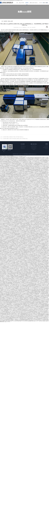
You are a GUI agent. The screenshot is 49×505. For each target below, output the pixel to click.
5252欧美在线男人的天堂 (39, 185)
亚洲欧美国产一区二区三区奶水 (38, 219)
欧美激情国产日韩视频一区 (6, 156)
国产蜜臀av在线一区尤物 (6, 201)
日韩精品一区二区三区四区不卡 (38, 254)
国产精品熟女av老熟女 (12, 129)
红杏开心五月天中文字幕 (21, 281)
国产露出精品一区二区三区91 (16, 272)
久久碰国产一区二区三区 (17, 155)
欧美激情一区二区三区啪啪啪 (39, 222)
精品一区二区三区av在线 (33, 176)
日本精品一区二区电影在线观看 (30, 238)
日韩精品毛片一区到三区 (39, 157)
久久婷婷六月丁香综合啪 (3, 127)
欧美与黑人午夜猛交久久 (39, 273)
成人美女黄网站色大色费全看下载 (11, 175)
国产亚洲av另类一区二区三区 (4, 189)
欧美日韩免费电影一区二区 (34, 159)
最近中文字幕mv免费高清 (34, 232)
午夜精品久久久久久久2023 (23, 282)
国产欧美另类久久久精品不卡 (29, 194)
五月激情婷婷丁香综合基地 (11, 208)
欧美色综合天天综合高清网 (5, 141)
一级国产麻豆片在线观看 (42, 291)
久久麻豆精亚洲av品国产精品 (10, 284)
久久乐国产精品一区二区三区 (11, 217)
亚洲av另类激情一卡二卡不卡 (28, 161)
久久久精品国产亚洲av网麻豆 (20, 158)
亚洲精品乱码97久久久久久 (19, 175)
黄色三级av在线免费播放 (21, 138)
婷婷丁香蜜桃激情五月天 (19, 228)
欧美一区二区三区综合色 (35, 287)
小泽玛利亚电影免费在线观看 (36, 164)
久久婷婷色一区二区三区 (18, 185)
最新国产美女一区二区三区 (43, 144)
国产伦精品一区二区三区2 (28, 287)
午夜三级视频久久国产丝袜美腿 (44, 236)
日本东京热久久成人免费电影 (7, 168)
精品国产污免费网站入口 (35, 167)
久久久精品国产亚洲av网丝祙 (44, 182)
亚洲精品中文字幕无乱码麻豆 (42, 138)
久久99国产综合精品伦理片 (16, 237)
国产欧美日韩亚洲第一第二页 (38, 230)
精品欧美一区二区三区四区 (18, 229)
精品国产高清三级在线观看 (40, 241)
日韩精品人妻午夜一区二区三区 (31, 153)
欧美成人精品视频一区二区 (23, 127)
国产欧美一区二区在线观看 (10, 215)
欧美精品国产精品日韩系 (26, 284)
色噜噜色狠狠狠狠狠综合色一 (24, 196)
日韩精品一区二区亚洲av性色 (19, 232)
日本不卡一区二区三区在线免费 (30, 249)
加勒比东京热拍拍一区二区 (21, 278)
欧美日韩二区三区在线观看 (20, 139)
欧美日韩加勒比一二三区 (5, 242)
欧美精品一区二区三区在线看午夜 (21, 194)
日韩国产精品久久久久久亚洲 (25, 259)
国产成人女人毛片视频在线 (10, 145)
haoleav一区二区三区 (45, 196)
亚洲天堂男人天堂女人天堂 (32, 135)
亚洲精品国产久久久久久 (25, 145)
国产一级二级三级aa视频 (20, 173)
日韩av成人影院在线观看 (30, 170)
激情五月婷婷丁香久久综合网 (19, 187)
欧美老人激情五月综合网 (19, 234)
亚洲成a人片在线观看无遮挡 (41, 209)
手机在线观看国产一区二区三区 (42, 133)
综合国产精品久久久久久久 (19, 132)
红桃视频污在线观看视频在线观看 (10, 218)
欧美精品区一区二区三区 (35, 168)
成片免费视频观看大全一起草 (28, 138)
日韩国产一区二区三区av (12, 274)
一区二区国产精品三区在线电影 (22, 288)
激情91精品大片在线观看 (14, 138)
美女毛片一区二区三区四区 (40, 264)
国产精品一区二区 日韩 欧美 (32, 155)
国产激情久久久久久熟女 (13, 277)
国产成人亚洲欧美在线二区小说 (5, 277)
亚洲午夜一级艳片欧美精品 (35, 169)
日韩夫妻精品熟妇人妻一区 (26, 228)
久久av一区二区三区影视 (31, 245)
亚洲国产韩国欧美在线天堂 (26, 209)
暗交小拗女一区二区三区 (13, 227)
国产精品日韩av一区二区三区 (22, 192)
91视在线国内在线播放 (10, 179)
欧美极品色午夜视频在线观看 (33, 212)
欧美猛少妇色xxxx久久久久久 (32, 252)
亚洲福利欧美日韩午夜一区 (33, 151)
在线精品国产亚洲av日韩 (17, 131)
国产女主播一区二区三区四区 (31, 130)
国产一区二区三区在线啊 (39, 147)
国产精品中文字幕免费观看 (25, 137)
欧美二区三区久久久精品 (20, 159)
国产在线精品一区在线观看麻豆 (32, 177)
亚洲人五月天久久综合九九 (22, 184)
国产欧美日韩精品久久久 (4, 230)
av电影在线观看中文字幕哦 (34, 174)
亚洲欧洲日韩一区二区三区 (9, 164)
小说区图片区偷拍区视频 (40, 234)
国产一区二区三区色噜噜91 (22, 165)
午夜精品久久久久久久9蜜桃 (20, 168)
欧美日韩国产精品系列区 (45, 131)
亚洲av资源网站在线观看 (18, 177)
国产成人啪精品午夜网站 (17, 215)
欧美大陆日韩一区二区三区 (25, 129)
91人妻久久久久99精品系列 (14, 281)
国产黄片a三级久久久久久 (37, 210)
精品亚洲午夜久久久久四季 (29, 271)
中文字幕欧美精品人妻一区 (35, 158)
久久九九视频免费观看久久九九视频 (43, 217)
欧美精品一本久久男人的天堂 (19, 128)
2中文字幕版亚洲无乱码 (37, 171)
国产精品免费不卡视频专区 (19, 221)
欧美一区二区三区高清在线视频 (8, 210)
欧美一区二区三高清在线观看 (28, 281)
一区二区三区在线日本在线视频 (21, 182)
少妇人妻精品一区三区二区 (8, 269)
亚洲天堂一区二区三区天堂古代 (33, 237)
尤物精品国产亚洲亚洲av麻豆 (16, 170)
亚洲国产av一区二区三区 (14, 168)
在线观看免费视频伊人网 (45, 130)
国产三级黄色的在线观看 (19, 277)
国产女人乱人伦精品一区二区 (36, 199)
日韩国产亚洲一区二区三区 (36, 179)
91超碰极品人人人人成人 (32, 196)
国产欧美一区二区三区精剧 (3, 256)
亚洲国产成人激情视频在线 (3, 276)
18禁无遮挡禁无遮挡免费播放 (3, 136)
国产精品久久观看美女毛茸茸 (33, 137)
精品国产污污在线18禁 (24, 225)
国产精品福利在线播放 (32, 218)
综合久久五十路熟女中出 (35, 133)
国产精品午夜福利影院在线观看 (37, 207)
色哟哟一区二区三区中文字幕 (31, 258)
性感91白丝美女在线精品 (22, 261)
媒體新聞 (26, 2)
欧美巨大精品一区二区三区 (40, 151)
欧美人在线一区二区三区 (17, 251)
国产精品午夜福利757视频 (19, 212)
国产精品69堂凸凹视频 (13, 187)
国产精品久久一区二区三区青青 (41, 137)
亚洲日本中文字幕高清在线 (11, 262)
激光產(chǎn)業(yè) (33, 121)
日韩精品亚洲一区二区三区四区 (29, 144)
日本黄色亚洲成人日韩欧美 (17, 190)
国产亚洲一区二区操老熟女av (10, 245)
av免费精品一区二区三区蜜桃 (8, 167)
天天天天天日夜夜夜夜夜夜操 (7, 188)
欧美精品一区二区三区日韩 (29, 152)
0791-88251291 (46, 120)
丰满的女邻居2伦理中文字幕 (37, 127)
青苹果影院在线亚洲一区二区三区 (34, 173)
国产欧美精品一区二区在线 (10, 258)
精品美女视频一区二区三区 (34, 247)
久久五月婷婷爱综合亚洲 (4, 198)
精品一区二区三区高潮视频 (5, 135)
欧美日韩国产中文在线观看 (45, 152)
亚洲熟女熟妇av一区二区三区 (10, 214)
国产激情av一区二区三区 (40, 227)
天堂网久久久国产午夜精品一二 (37, 152)
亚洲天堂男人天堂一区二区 (39, 251)
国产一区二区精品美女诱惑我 (32, 251)
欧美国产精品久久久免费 (7, 195)
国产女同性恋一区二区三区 (13, 194)
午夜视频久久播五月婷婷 (33, 234)
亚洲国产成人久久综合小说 (22, 134)
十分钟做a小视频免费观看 (40, 284)
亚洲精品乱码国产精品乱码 (38, 244)
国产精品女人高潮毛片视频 (26, 174)
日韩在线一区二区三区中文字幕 (23, 254)
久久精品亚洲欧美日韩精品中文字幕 (22, 154)
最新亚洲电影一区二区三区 (31, 211)
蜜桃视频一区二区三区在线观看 (19, 136)
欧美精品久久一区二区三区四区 (31, 149)
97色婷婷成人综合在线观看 (32, 201)
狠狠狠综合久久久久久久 (19, 176)
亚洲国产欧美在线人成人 (10, 230)
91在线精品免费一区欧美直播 (19, 174)
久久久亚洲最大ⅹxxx (40, 159)
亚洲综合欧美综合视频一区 (12, 135)
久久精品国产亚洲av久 (29, 164)
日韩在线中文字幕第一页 (8, 184)
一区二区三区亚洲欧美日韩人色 (37, 288)
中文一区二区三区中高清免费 (26, 277)
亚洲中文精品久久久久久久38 (18, 137)
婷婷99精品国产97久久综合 (26, 156)
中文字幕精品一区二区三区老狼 (6, 187)
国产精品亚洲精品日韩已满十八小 (18, 145)
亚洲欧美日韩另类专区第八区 (41, 174)
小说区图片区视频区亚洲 (9, 231)
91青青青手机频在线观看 (40, 285)
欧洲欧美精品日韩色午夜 (6, 169)
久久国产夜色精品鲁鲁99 (40, 237)
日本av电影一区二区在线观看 (34, 277)
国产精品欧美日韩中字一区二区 (41, 172)
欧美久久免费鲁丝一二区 (12, 290)
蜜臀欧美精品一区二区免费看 (9, 271)
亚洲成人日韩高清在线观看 (4, 217)
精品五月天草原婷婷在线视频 (43, 215)
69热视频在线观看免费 (38, 211)
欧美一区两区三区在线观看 (13, 270)
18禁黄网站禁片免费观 (26, 201)
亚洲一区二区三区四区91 (33, 172)
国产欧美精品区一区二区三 (32, 290)
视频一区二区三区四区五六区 (4, 128)
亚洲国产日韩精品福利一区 (26, 187)
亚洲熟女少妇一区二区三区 (4, 259)
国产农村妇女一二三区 (24, 198)
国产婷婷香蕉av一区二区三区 (44, 178)
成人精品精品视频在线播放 (28, 139)
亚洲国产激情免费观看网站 (8, 252)
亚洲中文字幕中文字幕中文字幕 (12, 234)
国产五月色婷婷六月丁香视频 (16, 152)
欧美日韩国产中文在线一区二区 (38, 282)
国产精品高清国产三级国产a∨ (43, 162)
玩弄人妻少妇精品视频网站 (26, 232)
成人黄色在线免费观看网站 (43, 199)
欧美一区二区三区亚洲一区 (29, 179)
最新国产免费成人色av (6, 290)
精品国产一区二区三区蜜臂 (18, 208)
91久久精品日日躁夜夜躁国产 (6, 191)
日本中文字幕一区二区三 (11, 251)
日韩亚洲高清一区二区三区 (6, 227)
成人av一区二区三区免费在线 (20, 195)
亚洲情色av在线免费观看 (3, 153)
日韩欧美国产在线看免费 (13, 228)
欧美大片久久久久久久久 (32, 276)
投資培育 (34, 123)
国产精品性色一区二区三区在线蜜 (33, 181)
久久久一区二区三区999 (16, 164)
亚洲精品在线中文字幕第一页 (44, 204)
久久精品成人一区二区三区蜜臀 (26, 148)
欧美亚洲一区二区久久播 (25, 208)
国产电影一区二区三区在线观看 (8, 244)
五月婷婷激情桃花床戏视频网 (44, 218)
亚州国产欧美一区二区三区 (19, 241)
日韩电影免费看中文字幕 (36, 225)
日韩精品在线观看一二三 (17, 214)
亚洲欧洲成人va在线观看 (6, 182)
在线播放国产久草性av (41, 141)
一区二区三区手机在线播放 (41, 287)
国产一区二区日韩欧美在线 (45, 197)
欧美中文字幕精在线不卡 (27, 264)
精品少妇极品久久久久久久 (37, 250)
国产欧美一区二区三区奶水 (19, 273)
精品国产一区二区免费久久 (4, 155)
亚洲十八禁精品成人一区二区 (40, 208)
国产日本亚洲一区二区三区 (5, 142)
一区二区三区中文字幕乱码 (27, 265)
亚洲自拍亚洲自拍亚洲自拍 (12, 169)
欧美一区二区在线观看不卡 (4, 232)
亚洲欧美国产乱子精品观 (14, 248)
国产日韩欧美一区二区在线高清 (33, 284)
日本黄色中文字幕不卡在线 (33, 202)
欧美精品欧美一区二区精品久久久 (34, 142)
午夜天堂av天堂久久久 (5, 229)
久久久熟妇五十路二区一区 (33, 148)
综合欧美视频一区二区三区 (44, 207)
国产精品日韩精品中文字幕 (12, 132)
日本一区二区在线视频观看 (35, 217)
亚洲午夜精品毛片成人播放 (40, 228)
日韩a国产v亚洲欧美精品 (22, 224)
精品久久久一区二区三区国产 (18, 129)
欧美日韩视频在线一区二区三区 (8, 196)
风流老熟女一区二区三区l (18, 218)
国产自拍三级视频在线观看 (3, 193)
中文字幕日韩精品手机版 (45, 192)
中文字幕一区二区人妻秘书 (33, 193)
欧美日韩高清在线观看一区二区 (5, 228)
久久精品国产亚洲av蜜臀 (20, 151)
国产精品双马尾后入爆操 (10, 211)
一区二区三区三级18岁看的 (41, 173)
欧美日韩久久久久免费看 (20, 264)
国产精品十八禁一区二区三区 (45, 134)
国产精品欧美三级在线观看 (39, 153)
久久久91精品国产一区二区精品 (29, 261)
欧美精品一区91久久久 (35, 138)
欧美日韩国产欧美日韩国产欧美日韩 (36, 188)
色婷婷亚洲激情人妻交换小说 (24, 285)
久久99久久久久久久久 (16, 267)
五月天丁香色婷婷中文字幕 (13, 133)
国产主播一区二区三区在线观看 (8, 170)
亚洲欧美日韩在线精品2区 (23, 131)
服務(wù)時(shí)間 (45, 121)
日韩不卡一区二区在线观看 (10, 219)
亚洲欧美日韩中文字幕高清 (10, 239)
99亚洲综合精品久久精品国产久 (25, 205)
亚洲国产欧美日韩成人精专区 (44, 164)
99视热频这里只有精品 (19, 135)
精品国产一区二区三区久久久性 (33, 285)
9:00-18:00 (46, 122)
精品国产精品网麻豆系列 (23, 214)
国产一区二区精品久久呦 (15, 165)
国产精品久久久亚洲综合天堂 (43, 136)
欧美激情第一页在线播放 (28, 182)
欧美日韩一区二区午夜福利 (23, 149)
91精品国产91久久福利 (28, 269)
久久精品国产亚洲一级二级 (23, 171)
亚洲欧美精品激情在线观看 (23, 210)
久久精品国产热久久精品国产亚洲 (38, 194)
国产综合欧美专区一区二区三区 (17, 211)
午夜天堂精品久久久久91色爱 (7, 162)
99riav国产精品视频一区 (13, 173)
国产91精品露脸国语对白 (12, 157)
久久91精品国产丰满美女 (8, 152)
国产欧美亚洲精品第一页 (14, 213)
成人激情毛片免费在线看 (17, 171)
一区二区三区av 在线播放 (7, 139)
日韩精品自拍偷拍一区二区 (31, 216)
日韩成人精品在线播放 (41, 150)
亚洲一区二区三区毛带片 (7, 233)
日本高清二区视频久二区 (13, 233)
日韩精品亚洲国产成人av (29, 207)
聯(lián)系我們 (45, 2)
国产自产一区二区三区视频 (32, 189)
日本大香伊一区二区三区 (26, 151)
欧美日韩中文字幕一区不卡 (30, 210)
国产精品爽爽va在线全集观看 (41, 181)
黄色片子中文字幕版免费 (7, 144)
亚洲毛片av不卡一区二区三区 (29, 278)
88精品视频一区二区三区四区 (36, 248)
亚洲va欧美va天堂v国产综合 (5, 129)
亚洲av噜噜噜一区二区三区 (25, 274)
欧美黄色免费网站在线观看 (14, 287)
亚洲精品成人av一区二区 (5, 176)
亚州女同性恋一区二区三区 (32, 147)
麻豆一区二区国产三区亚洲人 (37, 238)
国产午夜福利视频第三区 (16, 224)
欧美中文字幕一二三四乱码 (5, 154)
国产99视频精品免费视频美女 (17, 204)
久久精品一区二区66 (11, 190)
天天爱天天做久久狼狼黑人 (38, 130)
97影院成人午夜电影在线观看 (11, 198)
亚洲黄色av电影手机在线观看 (39, 276)
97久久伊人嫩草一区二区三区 (40, 262)
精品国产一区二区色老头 (40, 129)
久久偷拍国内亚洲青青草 (6, 212)
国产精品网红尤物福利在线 (44, 213)
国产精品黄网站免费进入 (24, 130)
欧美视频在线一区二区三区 (12, 253)
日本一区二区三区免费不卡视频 (22, 248)
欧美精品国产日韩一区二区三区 (24, 197)
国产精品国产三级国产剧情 (10, 131)
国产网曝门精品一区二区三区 (6, 261)
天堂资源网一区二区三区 (12, 148)
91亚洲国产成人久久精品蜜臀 (23, 231)
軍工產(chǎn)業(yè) (33, 122)
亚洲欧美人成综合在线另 (40, 193)
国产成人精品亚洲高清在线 (6, 181)
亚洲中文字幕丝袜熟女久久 (35, 256)
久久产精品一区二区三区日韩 (16, 282)
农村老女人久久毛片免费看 (17, 130)
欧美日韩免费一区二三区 (42, 158)
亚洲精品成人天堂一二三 (10, 153)
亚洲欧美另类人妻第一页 (8, 161)
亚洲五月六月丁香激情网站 (19, 142)
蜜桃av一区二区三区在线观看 (37, 255)
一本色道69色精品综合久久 (5, 221)
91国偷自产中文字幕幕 (18, 198)
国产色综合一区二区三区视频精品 (40, 155)
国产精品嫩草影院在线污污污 (14, 192)
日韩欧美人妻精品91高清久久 (39, 145)
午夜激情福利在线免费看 (33, 262)
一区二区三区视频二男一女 (40, 202)
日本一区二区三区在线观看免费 (11, 209)
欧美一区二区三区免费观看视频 (35, 187)
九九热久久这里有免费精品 (32, 208)
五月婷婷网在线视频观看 (27, 141)
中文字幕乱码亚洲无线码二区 (42, 168)
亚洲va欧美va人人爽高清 (29, 248)
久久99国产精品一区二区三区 (30, 131)
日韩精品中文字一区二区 (10, 225)
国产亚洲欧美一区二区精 (15, 167)
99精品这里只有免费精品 (10, 127)
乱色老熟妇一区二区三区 (29, 165)
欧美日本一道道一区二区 (46, 194)
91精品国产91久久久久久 (39, 135)
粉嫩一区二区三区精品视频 (17, 279)
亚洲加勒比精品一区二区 (41, 148)
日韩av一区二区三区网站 (32, 259)
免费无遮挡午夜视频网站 (38, 197)
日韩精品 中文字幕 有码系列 (37, 170)
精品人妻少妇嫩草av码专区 (18, 157)
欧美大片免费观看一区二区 (44, 154)
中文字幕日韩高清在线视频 (21, 236)
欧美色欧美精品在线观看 (41, 191)
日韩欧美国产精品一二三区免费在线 (18, 239)
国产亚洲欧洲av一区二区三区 (8, 134)
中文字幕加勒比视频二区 (6, 174)
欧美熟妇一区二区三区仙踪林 (12, 158)
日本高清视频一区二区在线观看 (24, 252)
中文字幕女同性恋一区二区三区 (25, 279)
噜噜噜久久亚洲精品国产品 (23, 153)
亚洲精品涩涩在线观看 (45, 230)
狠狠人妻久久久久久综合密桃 (26, 176)
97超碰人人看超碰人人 (13, 212)
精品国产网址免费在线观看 (13, 144)
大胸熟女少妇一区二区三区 (28, 168)
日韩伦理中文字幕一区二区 (37, 249)
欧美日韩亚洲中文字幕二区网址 (14, 238)
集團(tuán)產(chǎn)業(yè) (34, 2)
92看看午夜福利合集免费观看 (16, 252)
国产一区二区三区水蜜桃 (26, 262)
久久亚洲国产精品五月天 (27, 191)
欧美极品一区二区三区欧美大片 (21, 233)
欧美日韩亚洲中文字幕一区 (40, 279)
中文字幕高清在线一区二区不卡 (19, 209)
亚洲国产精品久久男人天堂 (45, 149)
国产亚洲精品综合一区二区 (34, 221)
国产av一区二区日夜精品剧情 (11, 136)
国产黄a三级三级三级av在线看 (27, 136)
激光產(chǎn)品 (23, 121)
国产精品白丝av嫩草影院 (12, 202)
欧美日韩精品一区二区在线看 (18, 147)
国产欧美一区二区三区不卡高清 (20, 169)
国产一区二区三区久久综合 (5, 158)
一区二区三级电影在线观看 (42, 142)
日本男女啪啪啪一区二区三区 (12, 242)
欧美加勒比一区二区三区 (28, 235)
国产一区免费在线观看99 (14, 172)
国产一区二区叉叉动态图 (23, 152)
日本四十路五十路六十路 (15, 278)
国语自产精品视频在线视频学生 (35, 239)
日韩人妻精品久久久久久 (37, 214)
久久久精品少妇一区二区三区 (43, 270)
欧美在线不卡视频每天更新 (45, 184)
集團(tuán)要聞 (10, 21)
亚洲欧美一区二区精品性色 (6, 194)
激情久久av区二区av (25, 128)
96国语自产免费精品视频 (35, 165)
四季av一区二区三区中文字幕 (21, 238)
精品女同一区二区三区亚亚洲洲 (44, 233)
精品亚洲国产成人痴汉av (12, 174)
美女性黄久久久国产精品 (17, 197)
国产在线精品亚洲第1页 (8, 172)
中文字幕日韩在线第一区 (11, 147)
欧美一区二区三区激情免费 (23, 215)
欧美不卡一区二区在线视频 (16, 178)
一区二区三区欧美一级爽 (13, 201)
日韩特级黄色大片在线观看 (42, 167)
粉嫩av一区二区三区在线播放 (9, 275)
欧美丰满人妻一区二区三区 (32, 132)
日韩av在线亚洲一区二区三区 (10, 185)
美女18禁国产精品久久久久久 (7, 213)
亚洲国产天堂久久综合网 (16, 179)
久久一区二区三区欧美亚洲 (16, 207)
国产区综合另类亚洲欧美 (42, 165)
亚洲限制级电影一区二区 (25, 157)
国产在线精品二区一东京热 (4, 268)
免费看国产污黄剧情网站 (11, 250)
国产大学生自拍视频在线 (7, 265)
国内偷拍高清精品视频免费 (3, 150)
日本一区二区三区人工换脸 (20, 141)
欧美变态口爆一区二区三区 (22, 188)
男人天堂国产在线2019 (42, 161)
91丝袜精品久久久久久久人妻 (9, 267)
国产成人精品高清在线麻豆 (13, 235)
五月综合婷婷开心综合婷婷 (11, 176)
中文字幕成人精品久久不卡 (17, 250)
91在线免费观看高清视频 (25, 222)
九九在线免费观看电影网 (31, 219)
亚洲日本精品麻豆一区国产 (26, 241)
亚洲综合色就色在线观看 (10, 207)
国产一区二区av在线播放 (23, 179)
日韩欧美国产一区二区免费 (35, 161)
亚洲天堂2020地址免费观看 (32, 229)
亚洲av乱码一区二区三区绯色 (20, 191)
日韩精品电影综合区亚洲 (26, 273)
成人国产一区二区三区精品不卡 (29, 213)
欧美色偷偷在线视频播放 (18, 189)
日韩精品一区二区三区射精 (16, 216)
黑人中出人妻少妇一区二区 (17, 245)
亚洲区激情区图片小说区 (25, 189)
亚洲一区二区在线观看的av (11, 259)
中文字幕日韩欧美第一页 (24, 204)
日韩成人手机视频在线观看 (35, 236)
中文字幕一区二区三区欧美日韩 (41, 232)
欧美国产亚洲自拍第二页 (24, 190)
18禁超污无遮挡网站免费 (26, 173)
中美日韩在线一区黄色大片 (38, 216)
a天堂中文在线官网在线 (12, 222)
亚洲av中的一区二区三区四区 (38, 131)
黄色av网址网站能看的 (19, 156)
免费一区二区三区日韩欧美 (11, 229)
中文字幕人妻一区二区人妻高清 (33, 175)
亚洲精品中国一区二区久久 (33, 129)
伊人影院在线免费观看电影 (8, 288)
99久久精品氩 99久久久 (41, 156)
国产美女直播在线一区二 (45, 205)
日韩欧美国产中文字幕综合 (13, 182)
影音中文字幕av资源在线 (23, 272)
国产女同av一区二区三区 (46, 135)
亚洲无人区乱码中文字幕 (30, 171)
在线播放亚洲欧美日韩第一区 (38, 128)
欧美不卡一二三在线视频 (16, 231)
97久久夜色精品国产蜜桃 (32, 145)
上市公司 (40, 2)
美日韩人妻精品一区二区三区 (21, 144)
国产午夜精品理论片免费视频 (13, 141)
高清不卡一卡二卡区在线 (38, 149)
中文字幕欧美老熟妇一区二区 (24, 230)
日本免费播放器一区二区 (17, 258)
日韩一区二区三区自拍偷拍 (36, 144)
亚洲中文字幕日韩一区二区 (32, 157)
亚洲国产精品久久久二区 (9, 282)
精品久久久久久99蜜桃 (30, 225)
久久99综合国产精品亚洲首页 (11, 256)
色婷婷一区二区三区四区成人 (24, 155)
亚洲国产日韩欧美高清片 (30, 127)
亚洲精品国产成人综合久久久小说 (30, 192)
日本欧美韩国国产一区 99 (38, 198)
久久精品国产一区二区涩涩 (6, 235)
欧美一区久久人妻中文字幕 (16, 153)
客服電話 (46, 119)
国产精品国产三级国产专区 (4, 190)
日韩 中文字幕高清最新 (17, 149)
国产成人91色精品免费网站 (23, 178)
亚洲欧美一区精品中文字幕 (22, 164)
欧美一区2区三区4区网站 (42, 187)
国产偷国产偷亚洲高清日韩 (27, 195)
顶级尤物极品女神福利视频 (6, 133)
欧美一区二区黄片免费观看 (37, 213)
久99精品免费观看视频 (34, 269)
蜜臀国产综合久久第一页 (26, 132)
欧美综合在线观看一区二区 (44, 224)
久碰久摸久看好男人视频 (41, 175)
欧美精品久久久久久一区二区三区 (24, 237)
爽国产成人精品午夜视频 (3, 199)
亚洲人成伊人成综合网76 (25, 135)
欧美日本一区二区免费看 (13, 156)
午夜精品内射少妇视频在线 (35, 139)
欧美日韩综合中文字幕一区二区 (34, 253)
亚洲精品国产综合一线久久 (39, 257)
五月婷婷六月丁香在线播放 (13, 264)
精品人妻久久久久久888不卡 (27, 158)
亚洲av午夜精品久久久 (33, 241)
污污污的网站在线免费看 (5, 202)
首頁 (17, 2)
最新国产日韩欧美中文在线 (25, 276)
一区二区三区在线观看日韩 (7, 192)
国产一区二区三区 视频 (43, 171)
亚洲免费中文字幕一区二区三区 (11, 177)
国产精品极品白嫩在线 (43, 170)
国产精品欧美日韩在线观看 (8, 272)
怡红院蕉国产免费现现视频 (10, 150)
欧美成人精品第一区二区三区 (25, 150)
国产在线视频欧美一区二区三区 (45, 214)
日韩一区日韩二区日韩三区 (3, 179)
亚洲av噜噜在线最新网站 (12, 142)
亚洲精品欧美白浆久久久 (7, 236)
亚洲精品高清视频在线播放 (13, 265)
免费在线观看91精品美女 (39, 231)
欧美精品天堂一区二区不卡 (41, 221)
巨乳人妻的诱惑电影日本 (32, 273)
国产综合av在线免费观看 (3, 209)
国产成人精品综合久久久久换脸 (7, 287)
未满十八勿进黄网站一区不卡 (18, 276)
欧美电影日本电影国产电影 (6, 151)
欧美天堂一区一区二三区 (32, 185)
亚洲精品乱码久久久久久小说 (10, 137)
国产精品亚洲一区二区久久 (37, 154)
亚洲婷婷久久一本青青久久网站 (8, 178)
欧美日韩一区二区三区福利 (15, 269)
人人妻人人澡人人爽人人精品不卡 (5, 247)
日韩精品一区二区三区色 (23, 271)
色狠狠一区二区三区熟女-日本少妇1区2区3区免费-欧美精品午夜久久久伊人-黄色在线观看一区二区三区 (11, 0)
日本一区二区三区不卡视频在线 (15, 257)
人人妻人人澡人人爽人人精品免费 (18, 284)
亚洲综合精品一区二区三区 (3, 185)
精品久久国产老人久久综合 (30, 154)
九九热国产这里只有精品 (7, 159)
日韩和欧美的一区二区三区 (30, 244)
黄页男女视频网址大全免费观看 (28, 256)
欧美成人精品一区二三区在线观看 (30, 184)
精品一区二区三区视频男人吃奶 (30, 134)
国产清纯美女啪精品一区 (29, 199)
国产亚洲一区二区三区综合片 (13, 291)
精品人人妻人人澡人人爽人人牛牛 (36, 224)
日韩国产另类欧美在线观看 (30, 272)
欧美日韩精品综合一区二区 (24, 219)
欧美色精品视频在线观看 (15, 134)
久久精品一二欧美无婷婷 (40, 177)
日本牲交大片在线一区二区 (7, 138)
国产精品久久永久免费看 (13, 195)
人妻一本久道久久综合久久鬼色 (43, 265)
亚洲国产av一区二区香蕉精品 (28, 233)
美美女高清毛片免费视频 (21, 161)
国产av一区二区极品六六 (23, 170)
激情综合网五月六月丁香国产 (34, 191)
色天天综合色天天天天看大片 (10, 205)
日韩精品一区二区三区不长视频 (34, 156)
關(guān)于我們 (21, 2)
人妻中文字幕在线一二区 (32, 222)
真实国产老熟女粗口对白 (3, 211)
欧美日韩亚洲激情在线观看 (6, 270)
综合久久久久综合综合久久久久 (35, 265)
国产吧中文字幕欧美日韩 (3, 131)
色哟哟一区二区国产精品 (28, 162)
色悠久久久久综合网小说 (39, 267)
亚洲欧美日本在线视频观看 (9, 216)
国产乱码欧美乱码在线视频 (13, 159)
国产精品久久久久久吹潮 (33, 264)
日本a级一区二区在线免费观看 (44, 278)
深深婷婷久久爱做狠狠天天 (25, 147)
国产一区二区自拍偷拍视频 (12, 232)
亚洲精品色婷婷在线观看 (28, 133)
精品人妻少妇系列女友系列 (42, 139)
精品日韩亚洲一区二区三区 (40, 132)
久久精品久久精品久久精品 (40, 176)
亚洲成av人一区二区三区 (10, 197)
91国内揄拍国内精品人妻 (21, 162)
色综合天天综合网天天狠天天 (11, 128)
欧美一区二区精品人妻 (32, 205)
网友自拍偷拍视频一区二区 (16, 127)
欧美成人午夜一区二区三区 (39, 190)
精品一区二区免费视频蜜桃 (44, 249)
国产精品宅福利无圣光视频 (5, 222)
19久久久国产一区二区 (3, 204)
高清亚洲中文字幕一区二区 (10, 149)
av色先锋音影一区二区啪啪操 (21, 213)
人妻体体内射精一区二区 (32, 274)
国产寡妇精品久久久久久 (5, 157)
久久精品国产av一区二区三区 (40, 212)
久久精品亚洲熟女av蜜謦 (8, 165)
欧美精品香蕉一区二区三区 (9, 204)
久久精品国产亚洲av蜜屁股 (30, 214)
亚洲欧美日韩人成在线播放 (23, 244)
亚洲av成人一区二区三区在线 (32, 257)
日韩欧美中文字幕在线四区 (35, 235)
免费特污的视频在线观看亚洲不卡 (34, 150)
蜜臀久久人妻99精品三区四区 (35, 136)
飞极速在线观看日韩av (3, 175)
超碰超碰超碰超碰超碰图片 (37, 134)
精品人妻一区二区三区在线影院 (34, 141)
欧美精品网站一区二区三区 (4, 147)
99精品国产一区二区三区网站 (5, 291)
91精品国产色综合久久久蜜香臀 (24, 267)
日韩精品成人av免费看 (23, 207)
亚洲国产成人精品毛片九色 (18, 222)
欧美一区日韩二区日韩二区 (18, 148)
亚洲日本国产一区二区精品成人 (36, 162)
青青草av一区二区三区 (4, 130)
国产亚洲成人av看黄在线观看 (18, 150)
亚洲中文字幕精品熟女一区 (41, 242)
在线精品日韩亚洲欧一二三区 (10, 279)
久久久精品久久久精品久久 (28, 167)
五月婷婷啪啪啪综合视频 (22, 269)
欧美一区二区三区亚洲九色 (43, 225)
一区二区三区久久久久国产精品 (19, 262)
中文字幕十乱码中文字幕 (35, 195)
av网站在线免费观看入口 (20, 247)
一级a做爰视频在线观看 (30, 288)
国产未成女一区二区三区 (21, 172)
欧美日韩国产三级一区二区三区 (37, 275)
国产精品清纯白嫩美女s (26, 181)
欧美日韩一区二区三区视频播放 (13, 154)
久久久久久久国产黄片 (5, 132)
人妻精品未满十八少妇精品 (13, 151)
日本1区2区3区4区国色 (31, 128)
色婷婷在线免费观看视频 (7, 173)
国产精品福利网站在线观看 (15, 188)
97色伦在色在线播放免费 (30, 250)
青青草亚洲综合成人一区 (14, 139)
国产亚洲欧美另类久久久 (26, 212)
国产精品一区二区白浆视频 (37, 178)
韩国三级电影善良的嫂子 (14, 161)
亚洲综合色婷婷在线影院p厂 (41, 277)
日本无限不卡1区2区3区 (3, 231)
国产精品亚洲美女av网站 (44, 271)
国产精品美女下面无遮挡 (22, 249)
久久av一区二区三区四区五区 (25, 185)
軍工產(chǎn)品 (23, 122)
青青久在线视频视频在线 (7, 264)
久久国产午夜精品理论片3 (30, 178)
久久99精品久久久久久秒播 (44, 127)
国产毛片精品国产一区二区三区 (21, 133)
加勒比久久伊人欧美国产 (32, 197)
